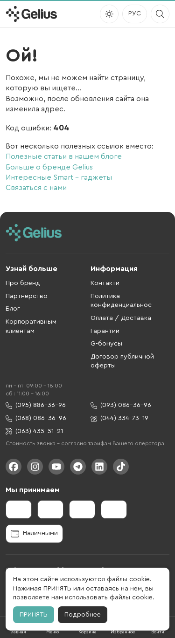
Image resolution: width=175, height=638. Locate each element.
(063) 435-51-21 (34, 431)
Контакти (105, 283)
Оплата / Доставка (121, 318)
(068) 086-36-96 (36, 418)
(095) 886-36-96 (36, 405)
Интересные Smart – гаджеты (59, 177)
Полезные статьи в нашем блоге (64, 156)
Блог (13, 308)
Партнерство (27, 296)
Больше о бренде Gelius (49, 167)
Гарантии (105, 331)
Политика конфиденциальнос (121, 301)
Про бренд (23, 283)
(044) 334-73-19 (119, 418)
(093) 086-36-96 (121, 405)
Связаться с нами (36, 187)
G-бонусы (106, 343)
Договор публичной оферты (122, 361)
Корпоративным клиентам (31, 326)
